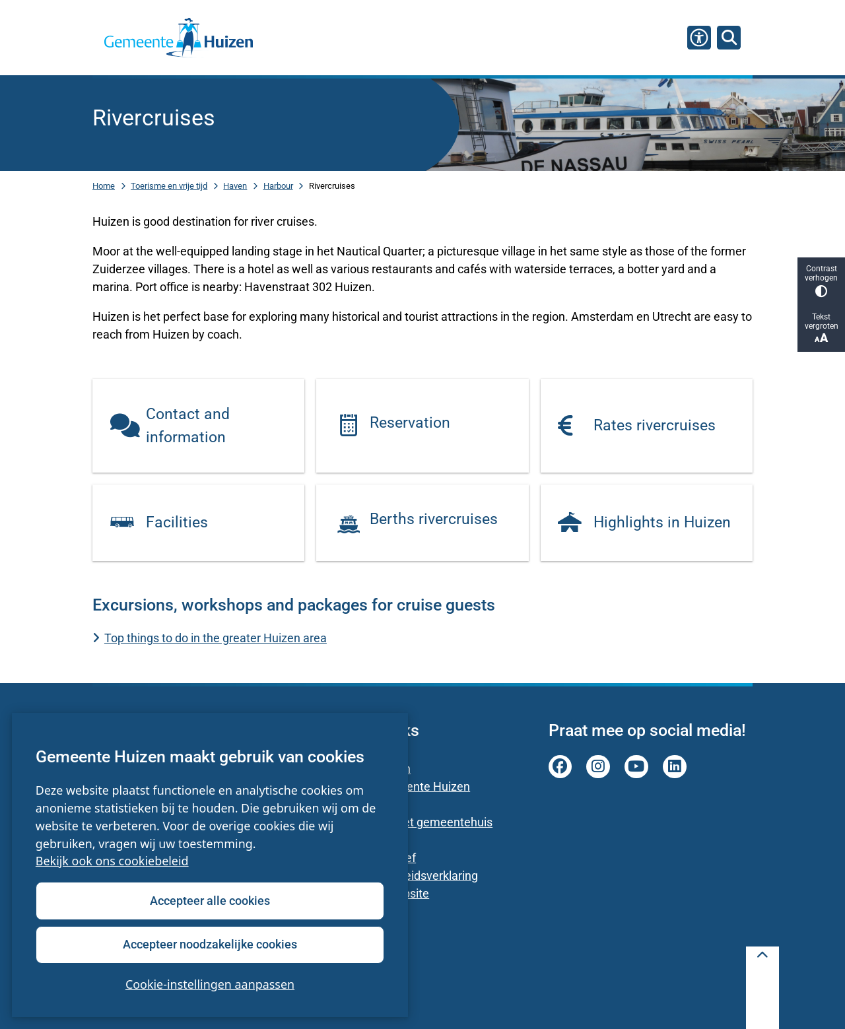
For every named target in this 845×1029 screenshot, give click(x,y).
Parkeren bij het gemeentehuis (412, 822)
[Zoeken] (729, 37)
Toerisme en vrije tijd (169, 186)
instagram (598, 767)
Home (103, 186)
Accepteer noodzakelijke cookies (210, 944)
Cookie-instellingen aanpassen (209, 984)
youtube (636, 767)
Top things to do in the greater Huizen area (215, 638)
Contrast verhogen (821, 281)
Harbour (278, 186)
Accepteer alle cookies (210, 901)
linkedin (675, 767)
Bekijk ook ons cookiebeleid (112, 861)
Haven (235, 186)
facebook (560, 767)
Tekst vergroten (821, 328)
